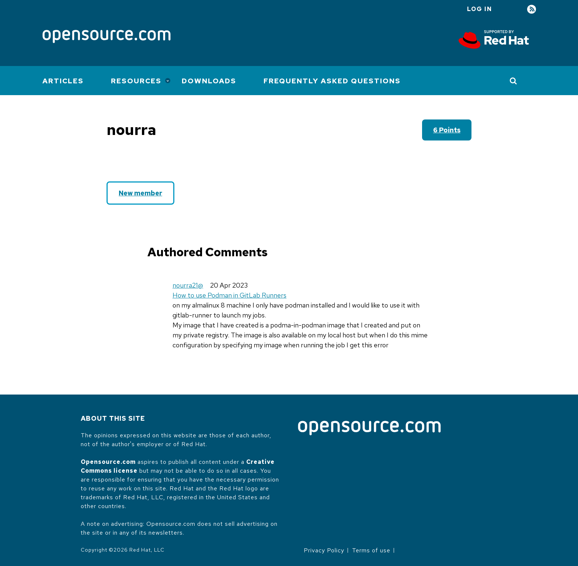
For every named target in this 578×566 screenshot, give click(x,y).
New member (140, 193)
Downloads (209, 81)
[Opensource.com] (106, 37)
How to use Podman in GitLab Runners (229, 295)
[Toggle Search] (514, 80)
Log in (479, 9)
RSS (531, 9)
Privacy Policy (324, 550)
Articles (63, 81)
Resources (136, 81)
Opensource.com (108, 462)
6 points (446, 130)
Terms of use (371, 550)
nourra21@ (188, 285)
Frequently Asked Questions (332, 81)
